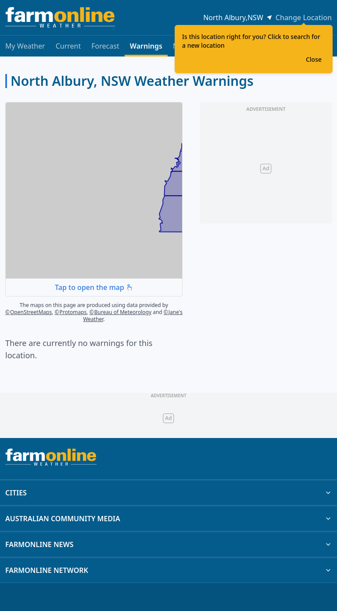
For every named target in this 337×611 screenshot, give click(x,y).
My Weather (25, 46)
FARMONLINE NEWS (168, 544)
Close (314, 59)
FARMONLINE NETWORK (168, 570)
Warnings (146, 49)
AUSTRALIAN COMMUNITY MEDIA (168, 518)
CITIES (168, 493)
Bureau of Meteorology (120, 312)
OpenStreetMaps (28, 312)
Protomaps (71, 312)
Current (68, 46)
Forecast (105, 46)
